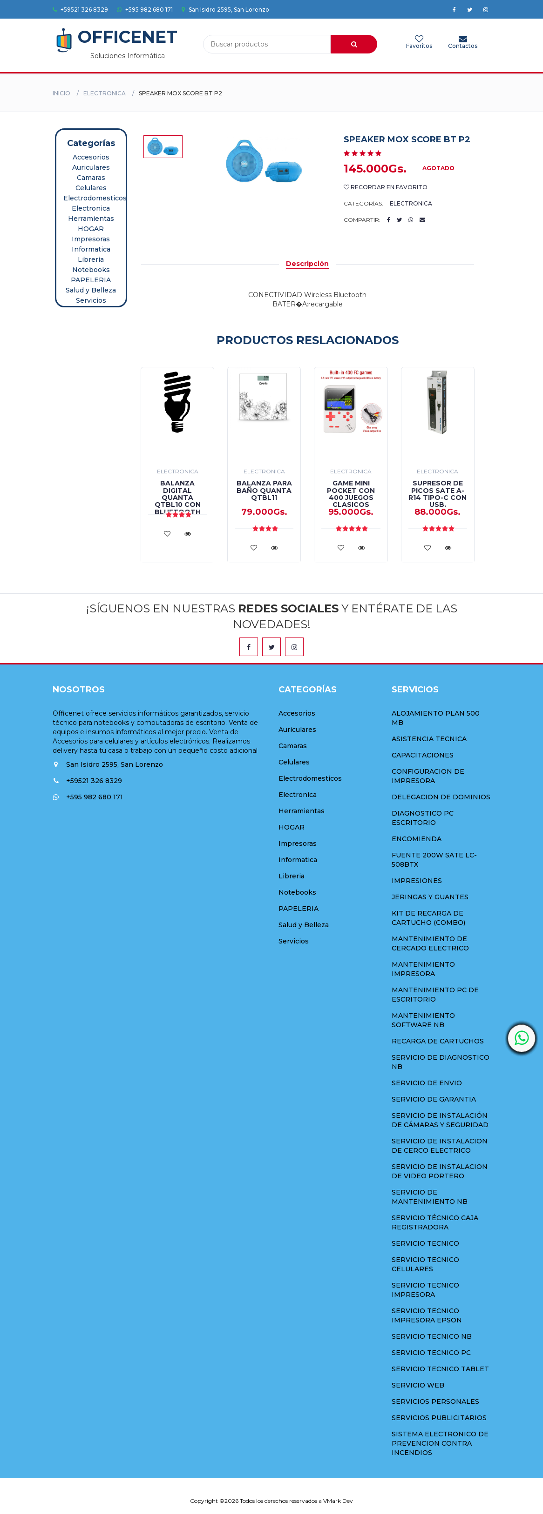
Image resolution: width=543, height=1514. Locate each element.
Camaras (91, 177)
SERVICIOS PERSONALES (435, 1401)
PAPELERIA (91, 280)
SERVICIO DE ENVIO (427, 1083)
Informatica (91, 249)
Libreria (91, 259)
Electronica (104, 93)
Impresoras (91, 239)
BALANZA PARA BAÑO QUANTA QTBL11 (264, 490)
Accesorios (91, 157)
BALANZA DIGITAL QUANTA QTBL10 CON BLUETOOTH (178, 497)
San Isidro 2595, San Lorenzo (225, 9)
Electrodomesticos (95, 198)
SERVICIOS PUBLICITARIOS (439, 1418)
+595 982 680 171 (145, 9)
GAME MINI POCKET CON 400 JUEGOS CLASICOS (351, 494)
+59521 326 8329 (80, 9)
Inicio (61, 93)
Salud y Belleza (91, 290)
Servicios (91, 300)
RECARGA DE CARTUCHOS (438, 1041)
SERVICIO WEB (418, 1385)
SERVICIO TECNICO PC (431, 1352)
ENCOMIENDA (416, 839)
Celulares (91, 188)
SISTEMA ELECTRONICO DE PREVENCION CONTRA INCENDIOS (440, 1443)
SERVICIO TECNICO (425, 1243)
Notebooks (91, 270)
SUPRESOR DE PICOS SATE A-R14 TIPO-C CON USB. (437, 494)
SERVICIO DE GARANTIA (434, 1099)
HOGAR (91, 229)
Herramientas (91, 218)
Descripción (307, 263)
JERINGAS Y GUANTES (430, 897)
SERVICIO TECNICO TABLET (440, 1369)
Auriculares (91, 167)
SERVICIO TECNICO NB (432, 1336)
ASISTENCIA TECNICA (429, 739)
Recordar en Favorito (386, 187)
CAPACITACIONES (423, 755)
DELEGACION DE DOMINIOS (441, 797)
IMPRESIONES (417, 881)
